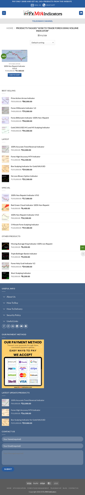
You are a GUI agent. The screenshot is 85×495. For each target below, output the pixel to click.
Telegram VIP (55, 488)
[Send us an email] (13, 326)
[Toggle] (4, 297)
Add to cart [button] (14, 75)
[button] (4, 13)
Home (10, 28)
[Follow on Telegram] (26, 326)
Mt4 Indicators (19, 488)
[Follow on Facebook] (4, 326)
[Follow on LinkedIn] (17, 326)
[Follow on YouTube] (21, 326)
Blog (65, 488)
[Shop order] (42, 42)
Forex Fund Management (38, 488)
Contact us (73, 488)
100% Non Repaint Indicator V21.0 (14, 67)
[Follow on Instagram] (8, 326)
